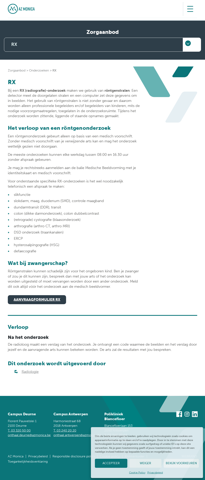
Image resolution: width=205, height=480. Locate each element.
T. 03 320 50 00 (19, 430)
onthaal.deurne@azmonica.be (29, 435)
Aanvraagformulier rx (37, 299)
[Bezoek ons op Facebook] (179, 415)
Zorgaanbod (16, 70)
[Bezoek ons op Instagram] (187, 415)
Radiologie (30, 371)
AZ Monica (15, 456)
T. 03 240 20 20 (64, 430)
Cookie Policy (137, 472)
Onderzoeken (39, 70)
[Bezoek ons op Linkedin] (194, 415)
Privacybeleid (155, 472)
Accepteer (111, 463)
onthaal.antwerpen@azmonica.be (77, 435)
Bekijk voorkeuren (181, 463)
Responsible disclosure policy (73, 456)
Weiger (145, 463)
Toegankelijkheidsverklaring (28, 461)
